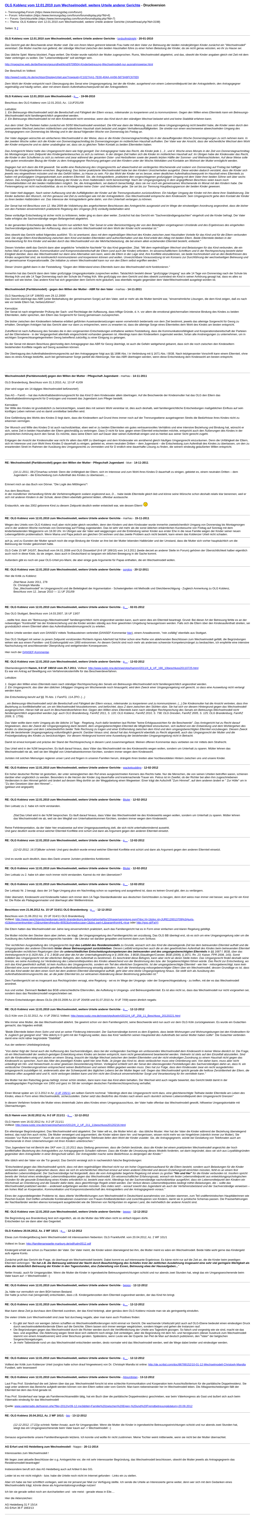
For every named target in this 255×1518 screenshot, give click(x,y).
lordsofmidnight (126, 38)
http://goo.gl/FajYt (147, 922)
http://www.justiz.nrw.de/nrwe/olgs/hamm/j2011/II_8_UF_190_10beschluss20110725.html (143, 668)
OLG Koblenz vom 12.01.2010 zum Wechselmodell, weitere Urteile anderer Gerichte (72, 5)
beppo (127, 1211)
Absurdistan (130, 1377)
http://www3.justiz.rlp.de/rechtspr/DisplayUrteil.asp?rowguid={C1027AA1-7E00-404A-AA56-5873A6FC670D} (72, 77)
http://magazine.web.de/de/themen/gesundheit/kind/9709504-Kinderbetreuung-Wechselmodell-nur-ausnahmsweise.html (79, 64)
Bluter (126, 799)
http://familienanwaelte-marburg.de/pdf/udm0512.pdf (58, 1243)
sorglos (127, 569)
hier (129, 632)
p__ (76, 96)
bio (68, 1415)
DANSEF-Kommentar (35, 652)
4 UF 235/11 (63, 1093)
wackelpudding (132, 767)
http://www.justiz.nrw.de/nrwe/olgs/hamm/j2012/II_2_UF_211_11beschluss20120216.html (70, 1125)
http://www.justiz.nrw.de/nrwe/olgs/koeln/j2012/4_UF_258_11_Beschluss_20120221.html (125, 1015)
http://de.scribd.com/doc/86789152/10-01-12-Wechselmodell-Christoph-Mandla (197, 1364)
